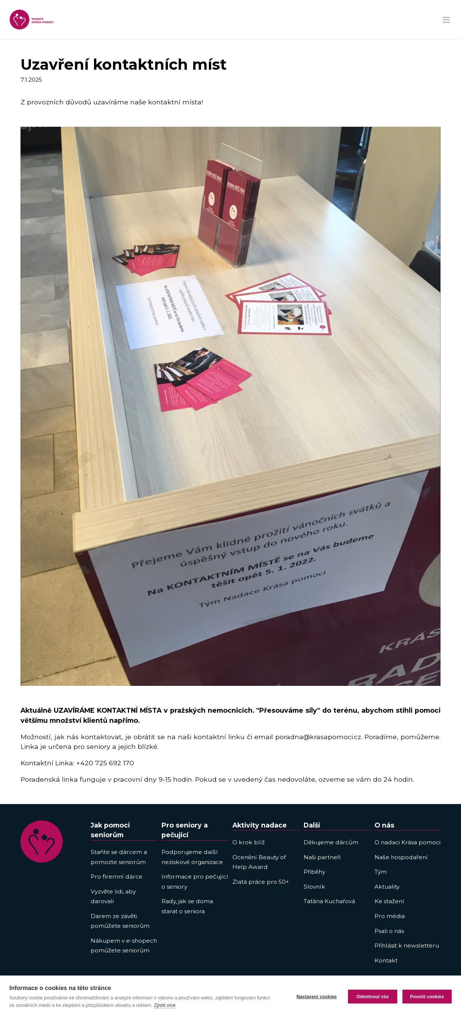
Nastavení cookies (317, 996)
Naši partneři (322, 857)
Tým (380, 871)
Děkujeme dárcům (331, 842)
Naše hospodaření (401, 857)
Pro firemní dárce (116, 876)
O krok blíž (248, 842)
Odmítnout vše (373, 996)
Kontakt (386, 960)
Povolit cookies (427, 996)
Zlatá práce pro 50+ (260, 881)
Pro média (389, 916)
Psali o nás (389, 931)
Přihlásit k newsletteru (406, 945)
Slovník (314, 886)
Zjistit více (165, 1005)
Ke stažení (389, 901)
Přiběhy (314, 871)
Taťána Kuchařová (329, 901)
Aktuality (386, 886)
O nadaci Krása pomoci (407, 842)
